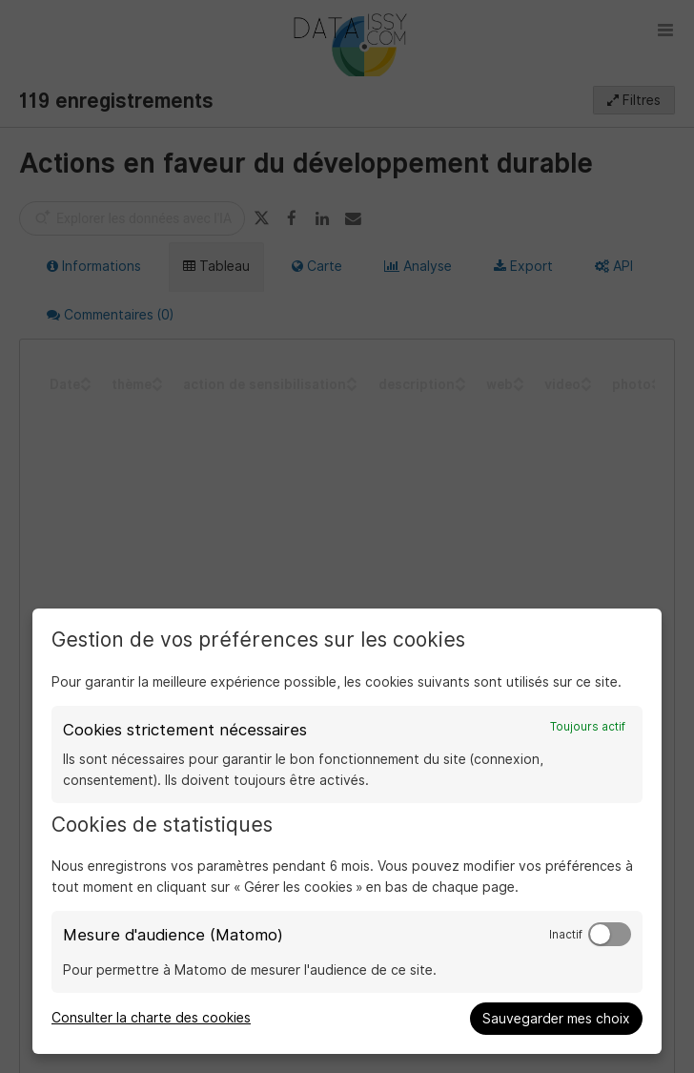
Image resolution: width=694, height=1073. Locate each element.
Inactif (565, 934)
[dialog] (347, 831)
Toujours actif (587, 726)
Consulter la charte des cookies (151, 1017)
